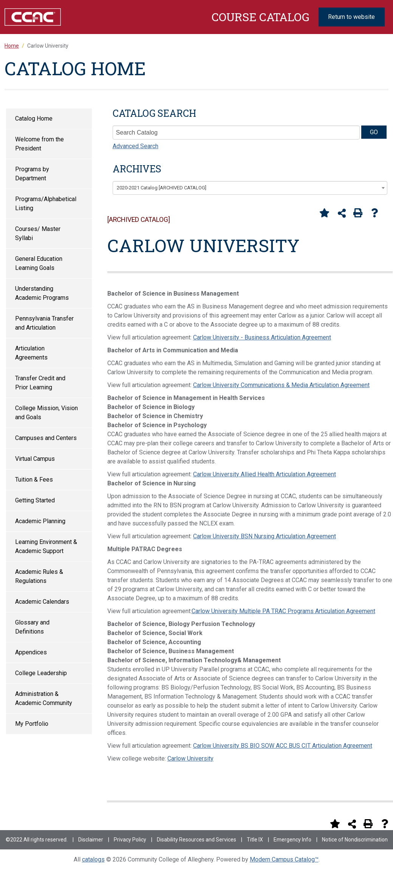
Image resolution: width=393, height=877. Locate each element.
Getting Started (35, 500)
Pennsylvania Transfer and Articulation (44, 323)
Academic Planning (40, 521)
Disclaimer (90, 840)
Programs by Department (32, 174)
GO (374, 132)
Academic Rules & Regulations (39, 576)
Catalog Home (34, 118)
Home (12, 46)
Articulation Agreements (31, 353)
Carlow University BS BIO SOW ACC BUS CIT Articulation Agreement (282, 745)
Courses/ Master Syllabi (37, 233)
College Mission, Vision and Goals (46, 412)
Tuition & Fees (34, 479)
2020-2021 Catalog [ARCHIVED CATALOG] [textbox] (161, 188)
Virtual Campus (35, 458)
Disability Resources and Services (196, 840)
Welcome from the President (39, 144)
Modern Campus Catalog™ (284, 859)
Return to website (351, 16)
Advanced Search (135, 146)
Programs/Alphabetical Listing (45, 203)
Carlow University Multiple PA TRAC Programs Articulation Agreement (283, 611)
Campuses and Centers (46, 438)
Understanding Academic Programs (42, 293)
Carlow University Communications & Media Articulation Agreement (281, 385)
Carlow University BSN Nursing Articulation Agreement (264, 536)
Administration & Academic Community (43, 698)
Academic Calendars (42, 601)
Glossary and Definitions (32, 627)
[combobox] (250, 188)
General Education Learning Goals (38, 263)
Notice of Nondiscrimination (355, 840)
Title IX (255, 840)
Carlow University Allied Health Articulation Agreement (264, 474)
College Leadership (41, 673)
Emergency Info (292, 840)
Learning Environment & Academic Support (46, 546)
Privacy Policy (130, 840)
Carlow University (190, 758)
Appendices (31, 652)
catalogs (93, 859)
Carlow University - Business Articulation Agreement (262, 337)
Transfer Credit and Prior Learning (40, 383)
